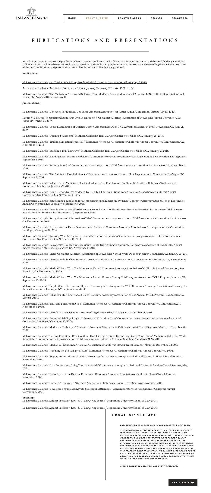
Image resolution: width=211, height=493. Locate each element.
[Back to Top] (183, 482)
